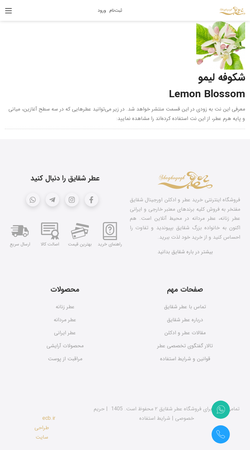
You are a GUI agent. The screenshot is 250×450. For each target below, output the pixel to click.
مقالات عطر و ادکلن (185, 333)
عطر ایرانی (65, 333)
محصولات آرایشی (65, 346)
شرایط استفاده (154, 418)
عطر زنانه (65, 307)
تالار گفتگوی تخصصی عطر (185, 346)
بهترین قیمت (80, 244)
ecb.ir (48, 418)
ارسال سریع (20, 244)
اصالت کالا (50, 244)
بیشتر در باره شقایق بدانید (185, 252)
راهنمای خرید (110, 244)
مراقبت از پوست (65, 359)
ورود (102, 10)
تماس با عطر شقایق (185, 307)
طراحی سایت (42, 432)
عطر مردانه (65, 320)
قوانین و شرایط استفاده (185, 359)
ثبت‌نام (115, 10)
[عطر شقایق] (232, 10)
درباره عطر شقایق (185, 320)
